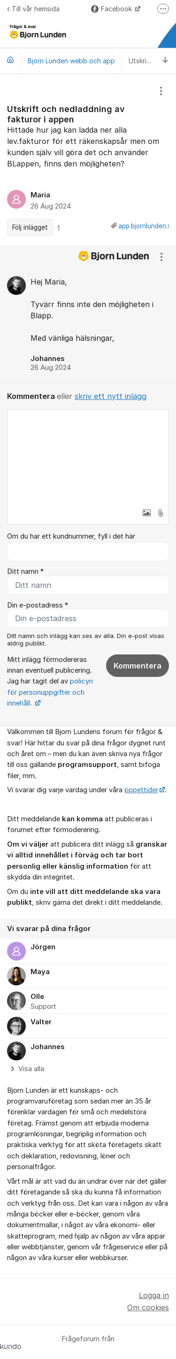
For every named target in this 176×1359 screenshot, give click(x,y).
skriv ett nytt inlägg (110, 396)
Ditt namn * (25, 571)
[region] (88, 160)
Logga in (154, 1295)
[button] (146, 512)
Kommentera (137, 665)
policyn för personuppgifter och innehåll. (50, 692)
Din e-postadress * (37, 605)
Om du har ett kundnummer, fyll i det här (71, 536)
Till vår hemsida (33, 9)
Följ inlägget (30, 227)
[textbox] (88, 456)
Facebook (112, 9)
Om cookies (148, 1307)
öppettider (141, 790)
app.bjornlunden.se (146, 226)
